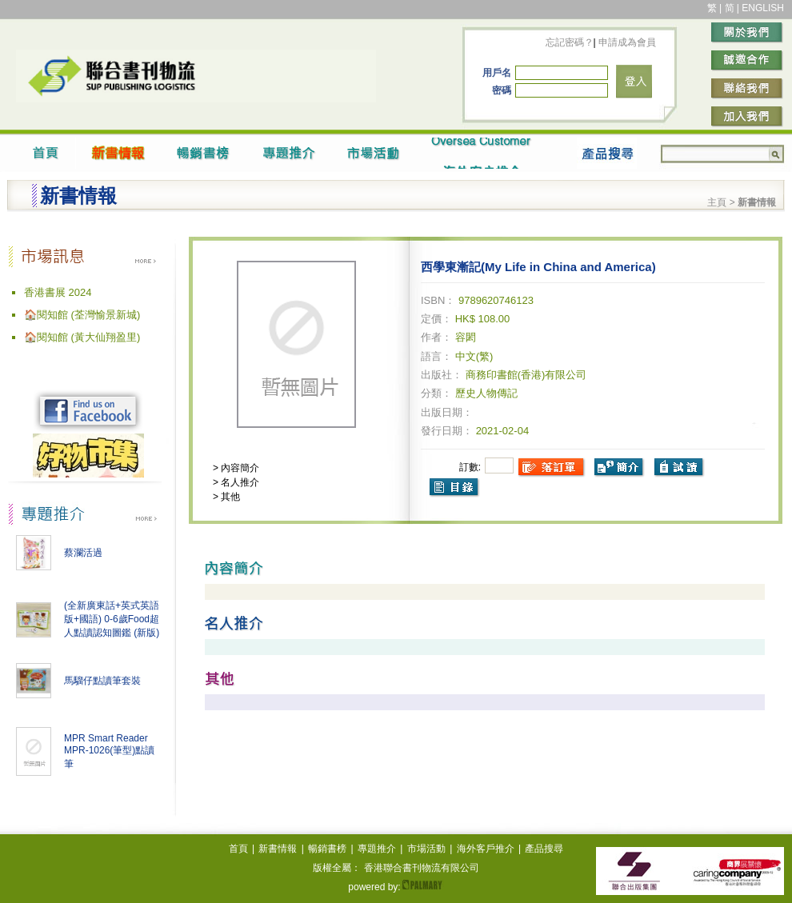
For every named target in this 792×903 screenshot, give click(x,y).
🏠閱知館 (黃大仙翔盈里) (82, 337)
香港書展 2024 (58, 292)
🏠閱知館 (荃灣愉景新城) (82, 315)
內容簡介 (238, 467)
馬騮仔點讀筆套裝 (102, 680)
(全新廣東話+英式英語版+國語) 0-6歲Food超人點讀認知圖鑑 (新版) (111, 619)
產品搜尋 (544, 848)
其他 (229, 496)
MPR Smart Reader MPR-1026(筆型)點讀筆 (109, 751)
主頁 (716, 202)
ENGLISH (763, 8)
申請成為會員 (626, 42)
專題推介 (377, 848)
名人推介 (238, 482)
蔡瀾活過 (83, 552)
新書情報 (277, 848)
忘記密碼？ (570, 42)
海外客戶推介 (485, 848)
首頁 (238, 848)
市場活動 (426, 848)
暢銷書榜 (327, 848)
